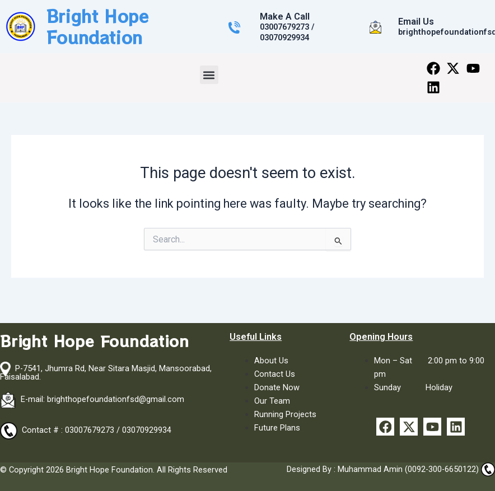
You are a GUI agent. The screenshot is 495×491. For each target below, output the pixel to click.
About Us (271, 361)
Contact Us (274, 374)
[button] (209, 75)
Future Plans (277, 428)
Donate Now (277, 387)
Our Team (272, 401)
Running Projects (285, 414)
